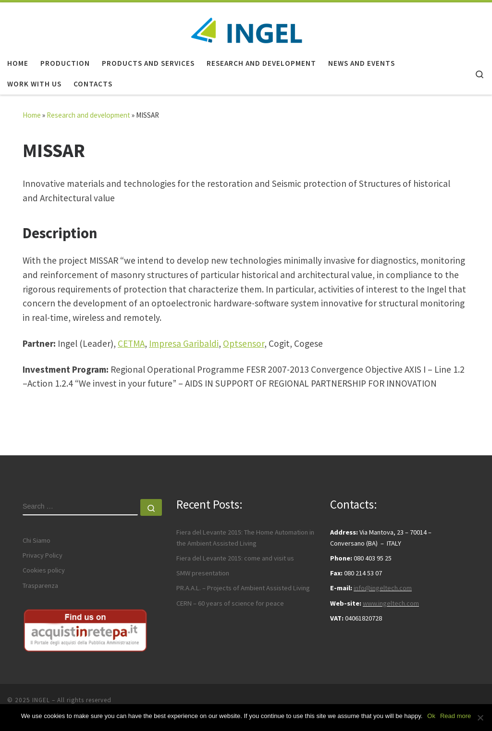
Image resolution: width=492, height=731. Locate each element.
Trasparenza (40, 585)
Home (32, 115)
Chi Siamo (36, 540)
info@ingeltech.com (383, 588)
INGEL (41, 700)
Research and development (88, 115)
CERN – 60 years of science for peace (230, 603)
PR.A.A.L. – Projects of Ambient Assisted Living (243, 588)
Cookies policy (44, 570)
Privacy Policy (42, 555)
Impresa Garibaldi (184, 343)
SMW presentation (202, 573)
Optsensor (243, 343)
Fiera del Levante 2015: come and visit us (235, 558)
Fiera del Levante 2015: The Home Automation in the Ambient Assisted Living (245, 537)
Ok (431, 715)
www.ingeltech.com (391, 603)
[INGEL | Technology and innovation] (246, 26)
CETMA (131, 343)
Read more (455, 715)
